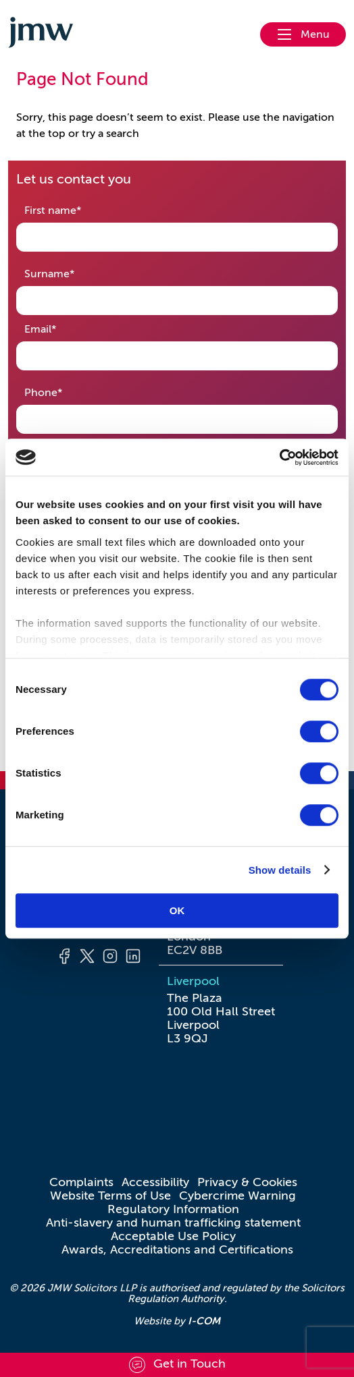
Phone (64, 392)
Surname (70, 273)
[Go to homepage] (40, 34)
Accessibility (155, 1182)
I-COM (204, 1320)
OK (177, 910)
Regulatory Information (173, 1209)
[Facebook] (64, 958)
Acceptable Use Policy (173, 1236)
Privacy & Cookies (247, 1182)
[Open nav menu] (303, 34)
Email (61, 328)
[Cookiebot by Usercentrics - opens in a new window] (279, 457)
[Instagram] (110, 958)
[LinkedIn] (133, 958)
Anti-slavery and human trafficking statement (173, 1222)
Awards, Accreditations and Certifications (177, 1249)
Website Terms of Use (110, 1195)
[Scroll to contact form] (177, 1365)
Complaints (81, 1182)
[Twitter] (87, 958)
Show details (280, 870)
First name (74, 209)
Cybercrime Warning (237, 1195)
